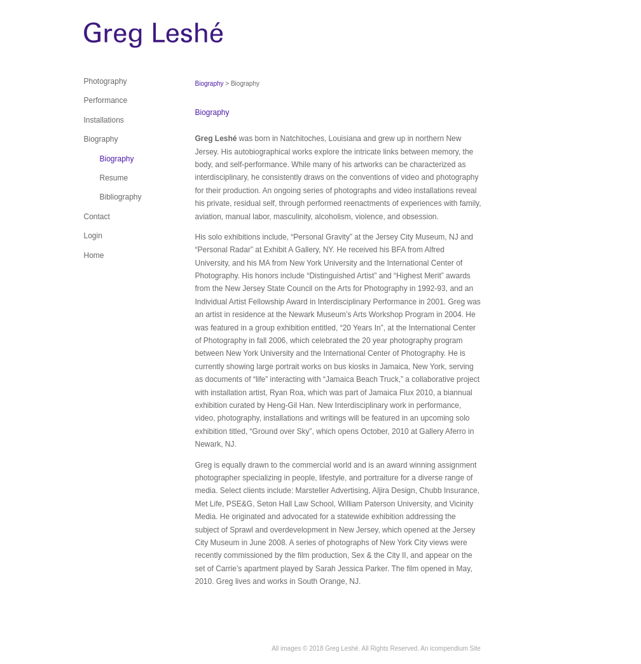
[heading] (116, 37)
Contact (97, 216)
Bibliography (121, 197)
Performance (106, 100)
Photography (105, 81)
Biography (101, 139)
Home (94, 255)
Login (93, 235)
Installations (104, 120)
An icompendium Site (450, 648)
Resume (114, 177)
